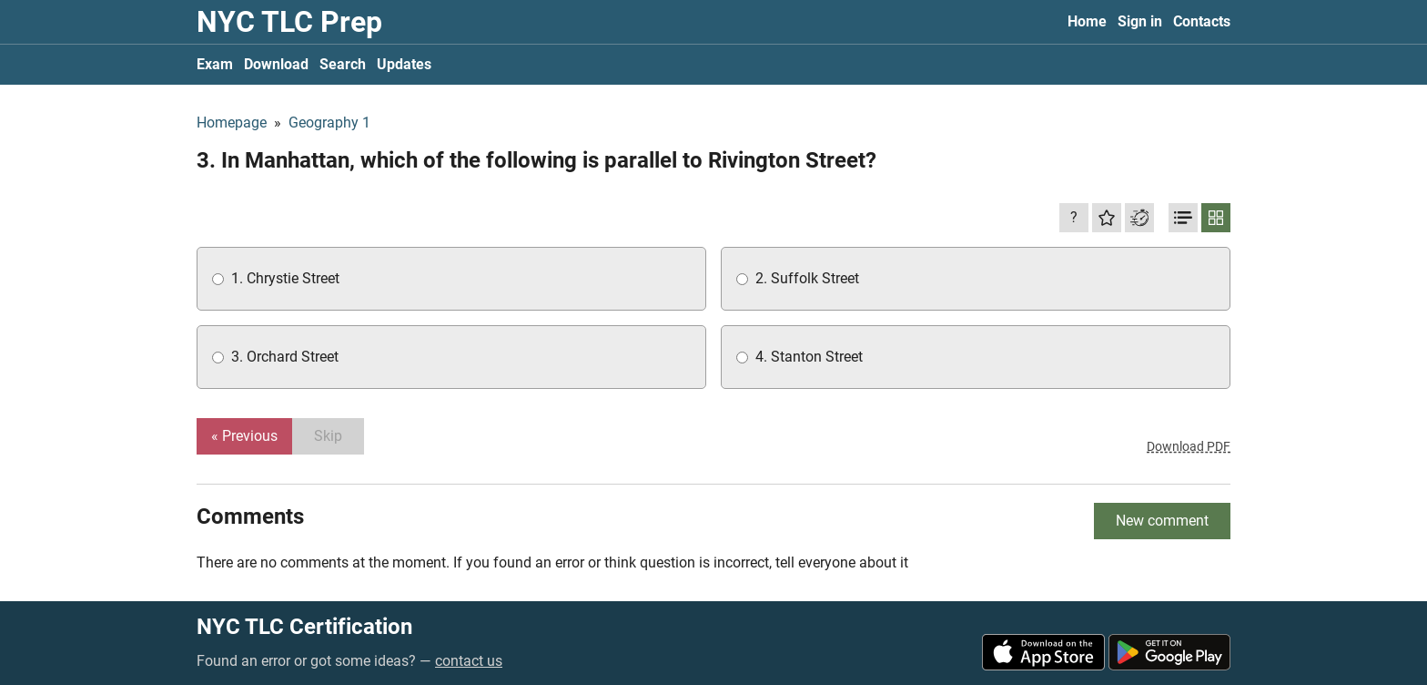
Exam (215, 64)
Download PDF (1188, 446)
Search (342, 64)
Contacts (1201, 21)
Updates (404, 64)
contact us (468, 661)
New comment (1162, 520)
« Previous (244, 436)
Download (276, 64)
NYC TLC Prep (289, 22)
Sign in (1140, 21)
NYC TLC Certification (304, 627)
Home (1087, 21)
